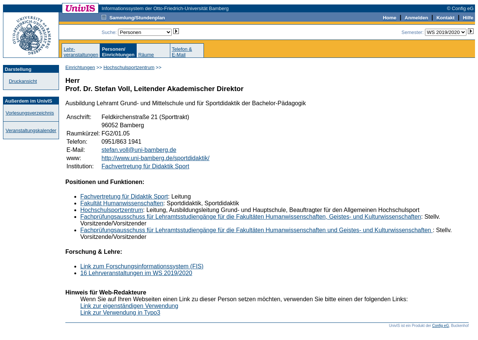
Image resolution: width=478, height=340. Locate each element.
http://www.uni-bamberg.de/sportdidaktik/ (155, 158)
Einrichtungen (80, 67)
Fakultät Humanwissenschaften (121, 203)
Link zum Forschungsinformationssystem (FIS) (142, 266)
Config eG (440, 326)
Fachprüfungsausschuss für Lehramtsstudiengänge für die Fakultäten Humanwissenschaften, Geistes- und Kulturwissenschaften (250, 216)
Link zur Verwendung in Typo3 (120, 312)
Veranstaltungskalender (31, 130)
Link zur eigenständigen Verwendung (129, 306)
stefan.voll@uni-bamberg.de (139, 150)
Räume (146, 54)
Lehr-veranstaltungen (80, 51)
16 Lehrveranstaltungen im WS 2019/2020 (136, 273)
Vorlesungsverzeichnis (30, 113)
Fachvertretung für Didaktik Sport (145, 166)
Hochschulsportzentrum (129, 67)
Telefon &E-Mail (182, 51)
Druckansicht (23, 81)
